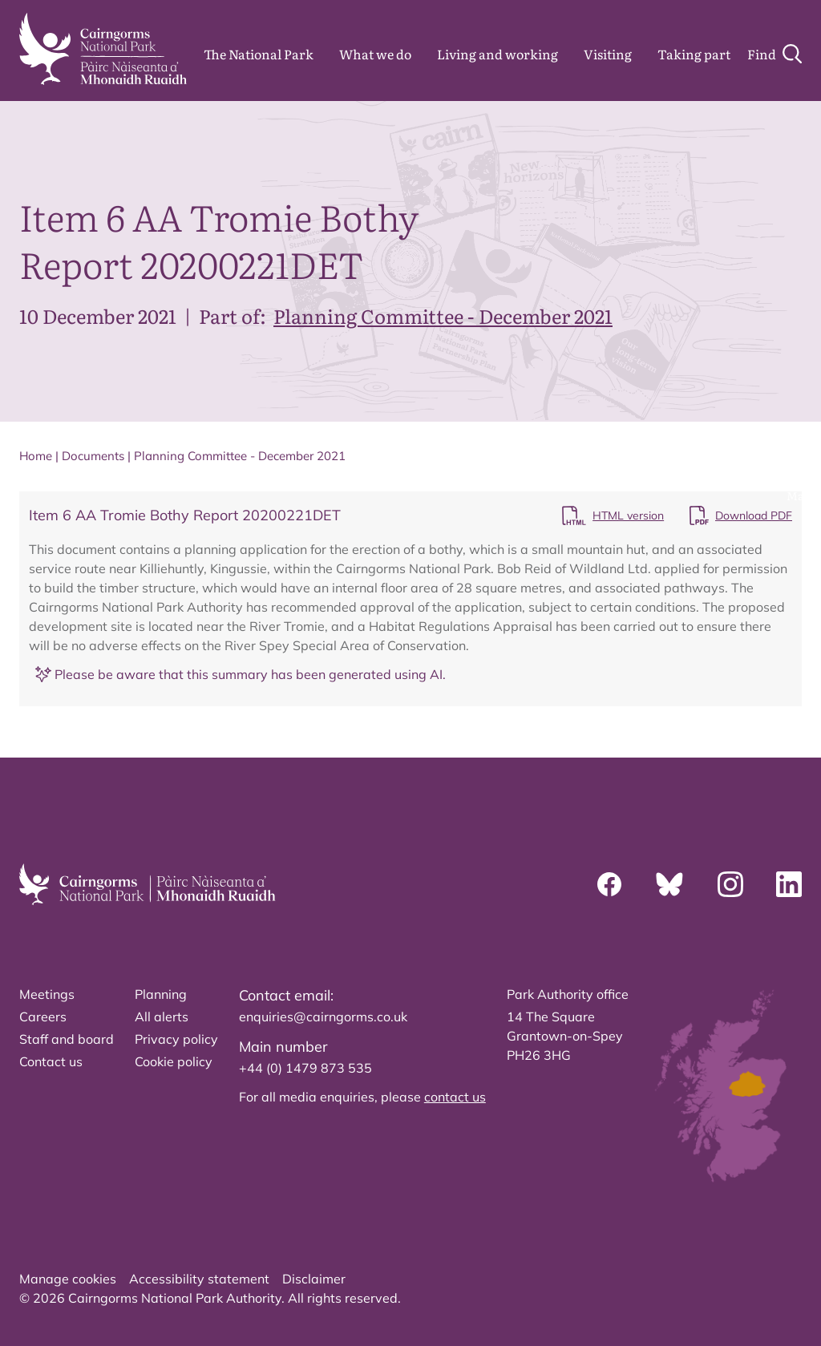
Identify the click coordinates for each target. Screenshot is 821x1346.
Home (35, 455)
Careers (43, 1016)
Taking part (693, 53)
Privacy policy (176, 1039)
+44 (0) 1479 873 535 (305, 1068)
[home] (103, 49)
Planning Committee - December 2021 (443, 315)
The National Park (258, 53)
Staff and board (66, 1039)
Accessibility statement (199, 1279)
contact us (455, 1097)
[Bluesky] (669, 884)
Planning (161, 994)
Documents (93, 455)
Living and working (497, 53)
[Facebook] (609, 884)
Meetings (47, 994)
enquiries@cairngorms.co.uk (323, 1016)
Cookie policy (173, 1061)
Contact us (51, 1061)
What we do (375, 53)
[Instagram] (730, 884)
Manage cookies (67, 1279)
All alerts (161, 1016)
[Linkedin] (789, 884)
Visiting (608, 53)
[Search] (774, 53)
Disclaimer (314, 1279)
